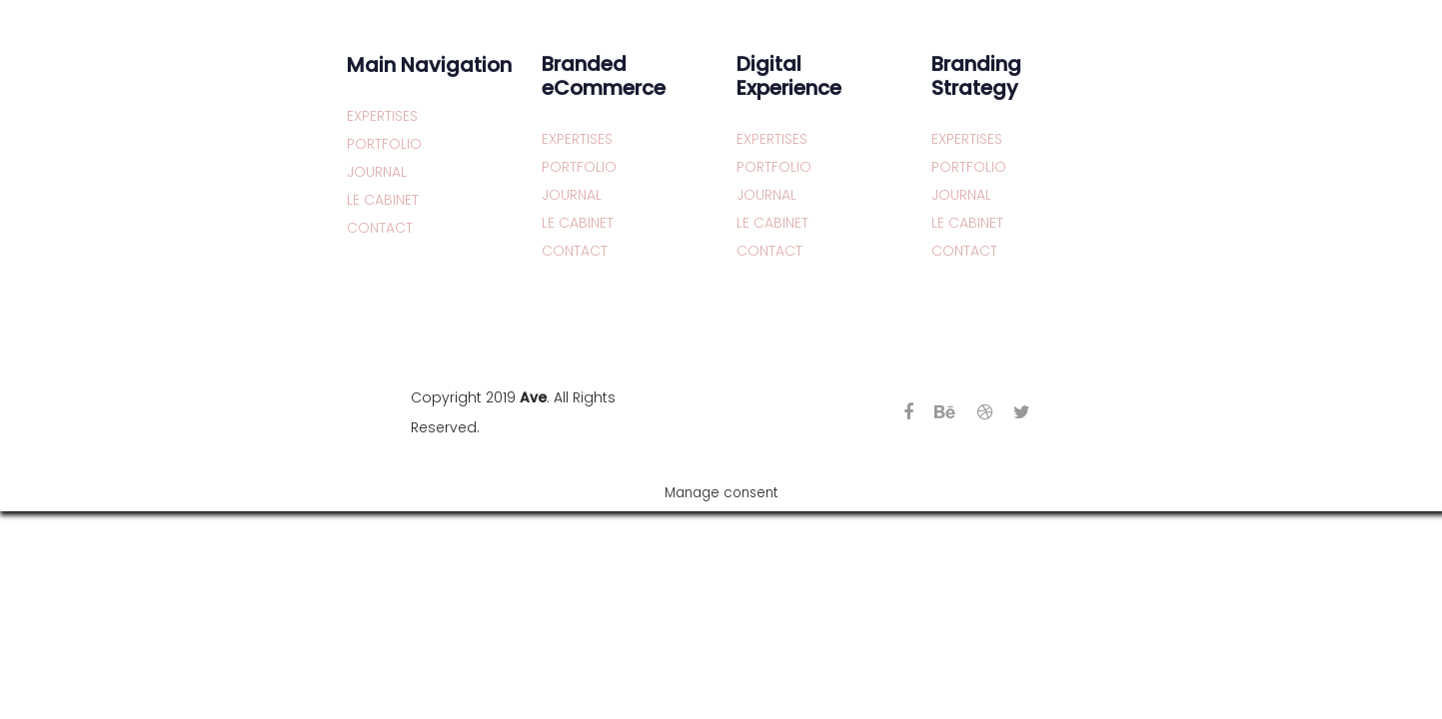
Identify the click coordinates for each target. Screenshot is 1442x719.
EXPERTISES (382, 116)
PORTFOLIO (384, 144)
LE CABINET (383, 200)
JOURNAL (377, 172)
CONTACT (380, 228)
